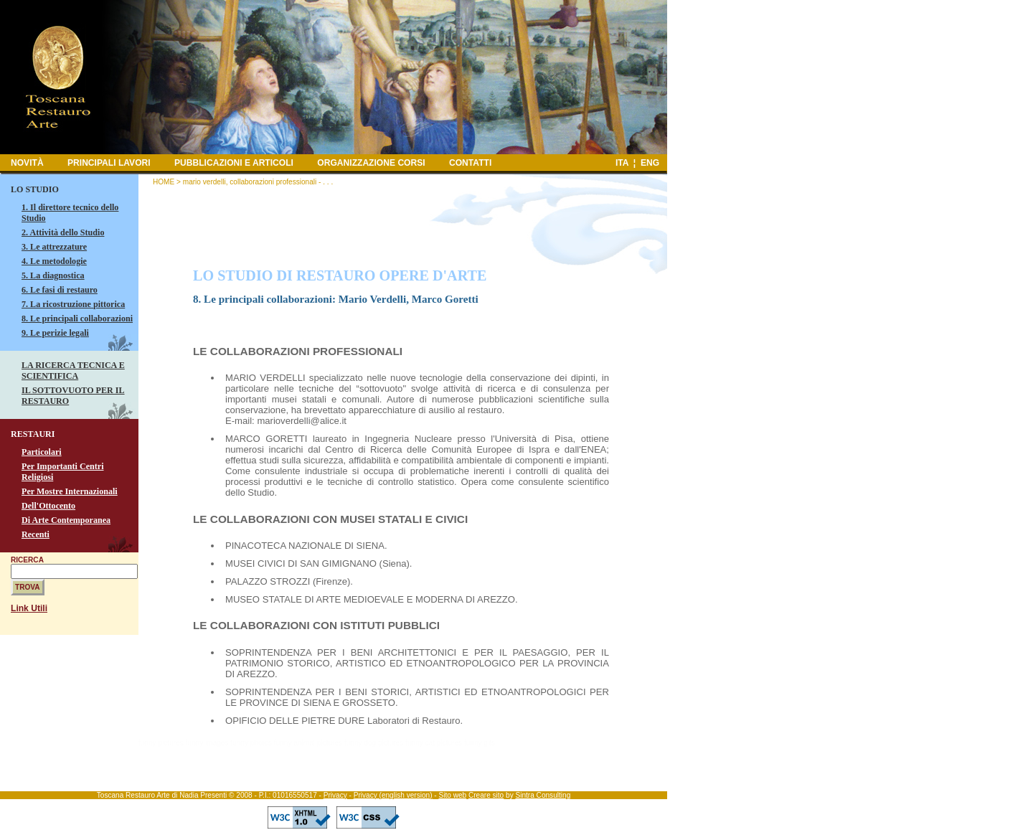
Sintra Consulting (542, 795)
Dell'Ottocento (48, 506)
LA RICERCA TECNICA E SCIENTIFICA (73, 370)
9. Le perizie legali (55, 333)
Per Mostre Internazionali (70, 491)
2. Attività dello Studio (63, 232)
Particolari (42, 452)
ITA (621, 163)
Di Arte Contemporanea (66, 520)
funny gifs (479, 743)
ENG (650, 163)
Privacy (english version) (393, 795)
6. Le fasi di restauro (60, 290)
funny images (207, 743)
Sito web (452, 795)
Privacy (335, 795)
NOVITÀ (27, 163)
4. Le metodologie (54, 261)
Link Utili (29, 608)
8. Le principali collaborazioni (77, 318)
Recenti (35, 534)
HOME (163, 182)
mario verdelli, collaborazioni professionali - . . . (258, 182)
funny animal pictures (308, 743)
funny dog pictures (373, 743)
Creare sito (486, 795)
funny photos (251, 743)
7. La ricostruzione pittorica (73, 304)
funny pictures (161, 743)
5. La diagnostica (53, 275)
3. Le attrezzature (54, 247)
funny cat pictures (433, 743)
